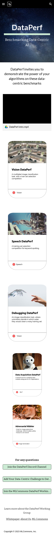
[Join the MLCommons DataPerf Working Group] (27, 491)
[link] (27, 112)
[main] (27, 35)
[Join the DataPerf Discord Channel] (27, 467)
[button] (3, 4)
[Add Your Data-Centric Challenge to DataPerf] (27, 479)
